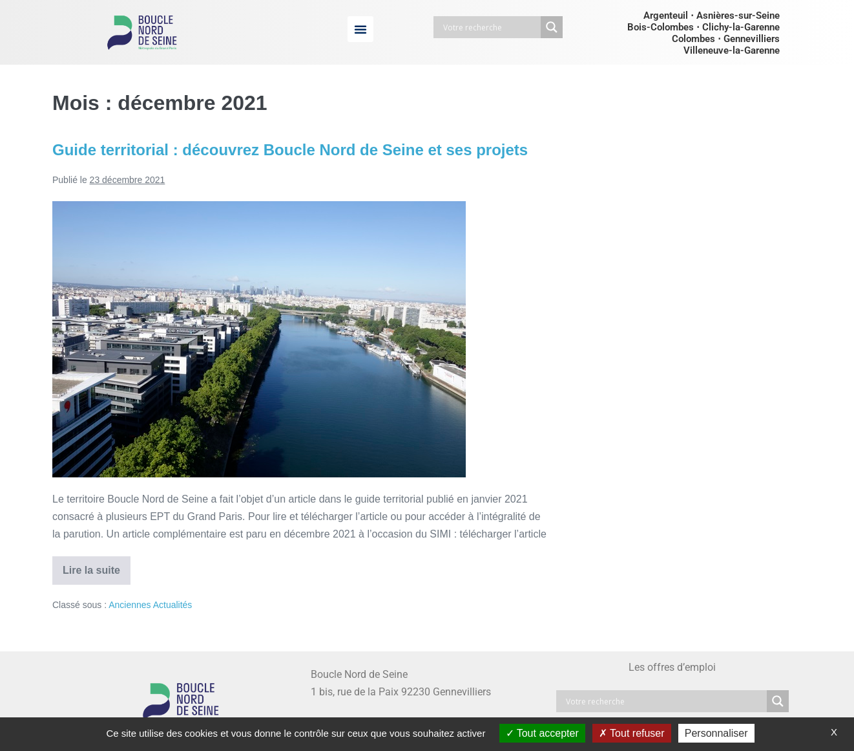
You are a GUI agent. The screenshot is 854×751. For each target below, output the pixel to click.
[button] (360, 29)
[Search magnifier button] (552, 27)
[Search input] (490, 27)
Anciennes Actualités (150, 605)
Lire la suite (96, 566)
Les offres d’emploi (672, 667)
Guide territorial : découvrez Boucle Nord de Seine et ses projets (290, 149)
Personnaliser (716, 733)
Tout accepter (542, 733)
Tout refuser (632, 733)
